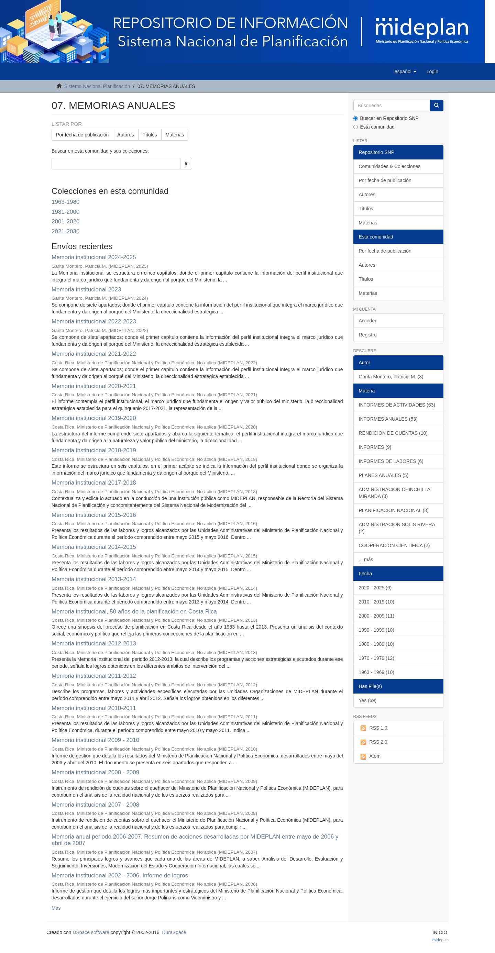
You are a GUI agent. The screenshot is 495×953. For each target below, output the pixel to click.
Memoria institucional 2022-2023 (94, 321)
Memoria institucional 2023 (86, 289)
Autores (125, 134)
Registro (368, 334)
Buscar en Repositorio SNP (386, 118)
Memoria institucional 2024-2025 (94, 257)
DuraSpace (174, 932)
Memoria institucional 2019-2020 (94, 418)
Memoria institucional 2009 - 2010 (95, 740)
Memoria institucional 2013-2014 (94, 579)
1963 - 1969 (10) (377, 672)
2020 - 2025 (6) (375, 587)
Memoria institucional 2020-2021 (94, 386)
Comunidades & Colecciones (390, 166)
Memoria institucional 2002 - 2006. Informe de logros (120, 875)
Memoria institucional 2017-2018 (94, 482)
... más (366, 559)
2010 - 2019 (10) (377, 602)
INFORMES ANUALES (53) (388, 419)
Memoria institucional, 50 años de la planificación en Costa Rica (134, 611)
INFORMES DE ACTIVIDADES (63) (397, 405)
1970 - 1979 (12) (377, 658)
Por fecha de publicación (82, 134)
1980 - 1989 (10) (377, 644)
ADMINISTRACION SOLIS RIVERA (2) (397, 528)
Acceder (367, 320)
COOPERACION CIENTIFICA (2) (394, 545)
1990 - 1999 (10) (377, 630)
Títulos (150, 134)
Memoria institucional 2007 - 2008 (95, 804)
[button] (405, 71)
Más (56, 908)
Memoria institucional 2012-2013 (94, 643)
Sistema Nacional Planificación (97, 86)
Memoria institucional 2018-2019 (94, 450)
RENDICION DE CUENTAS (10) (393, 433)
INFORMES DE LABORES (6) (391, 461)
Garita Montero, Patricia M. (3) (391, 376)
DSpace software (91, 932)
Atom (370, 756)
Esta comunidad (374, 127)
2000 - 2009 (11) (377, 616)
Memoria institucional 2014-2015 (94, 547)
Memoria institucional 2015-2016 (94, 515)
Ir (186, 163)
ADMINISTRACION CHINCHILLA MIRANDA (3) (394, 493)
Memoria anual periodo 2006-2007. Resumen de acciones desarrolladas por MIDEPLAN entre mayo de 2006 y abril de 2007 (195, 839)
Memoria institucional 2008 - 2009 (95, 772)
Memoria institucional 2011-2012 (94, 676)
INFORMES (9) (375, 447)
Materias (175, 134)
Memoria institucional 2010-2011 (94, 708)
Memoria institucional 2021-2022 (94, 354)
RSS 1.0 (373, 728)
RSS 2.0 (373, 742)
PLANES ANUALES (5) (384, 475)
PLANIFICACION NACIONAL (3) (394, 510)
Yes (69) (368, 700)
